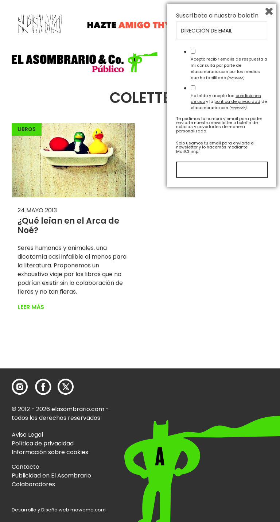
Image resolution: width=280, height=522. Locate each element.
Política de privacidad (43, 443)
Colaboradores (33, 484)
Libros (27, 129)
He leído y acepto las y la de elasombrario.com (229, 433)
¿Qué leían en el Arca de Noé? (68, 225)
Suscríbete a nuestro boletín (217, 347)
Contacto (25, 467)
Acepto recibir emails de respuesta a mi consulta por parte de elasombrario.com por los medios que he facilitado (229, 400)
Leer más (31, 307)
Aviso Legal (27, 434)
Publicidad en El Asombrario (51, 475)
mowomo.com (88, 510)
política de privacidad (237, 433)
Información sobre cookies (50, 452)
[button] (85, 62)
